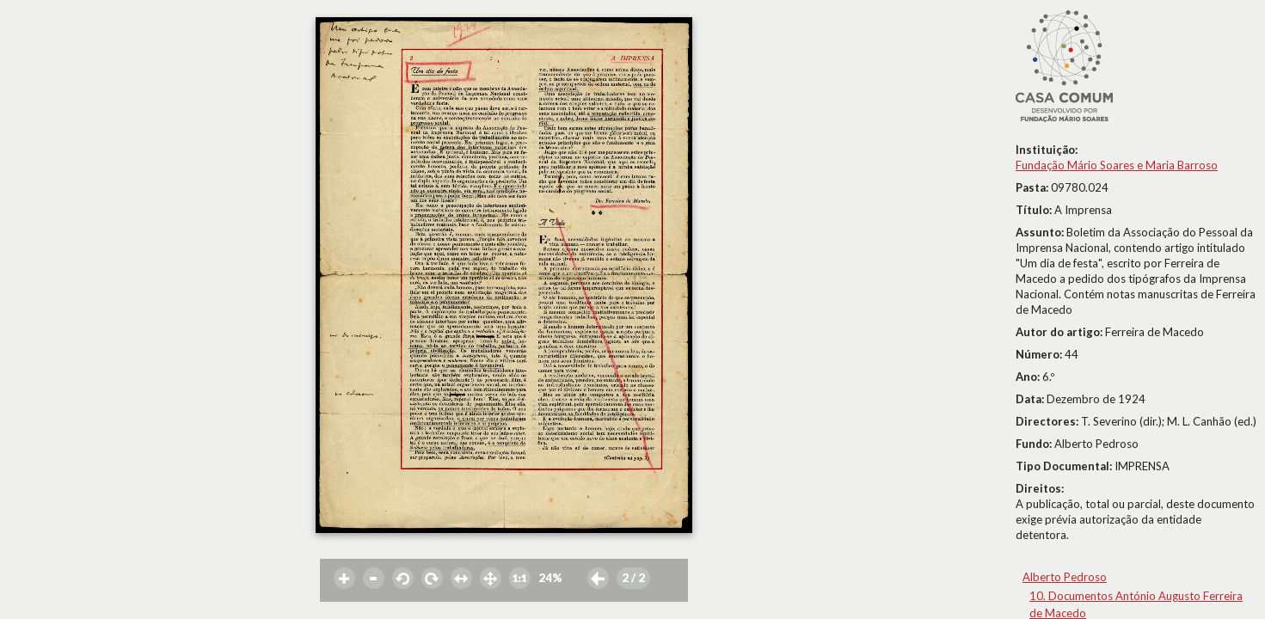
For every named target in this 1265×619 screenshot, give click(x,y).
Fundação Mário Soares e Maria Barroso (1117, 165)
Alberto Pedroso (1064, 577)
